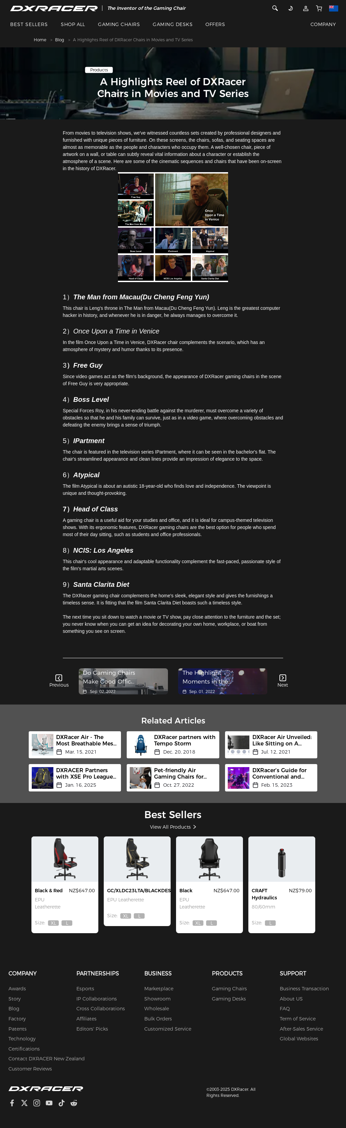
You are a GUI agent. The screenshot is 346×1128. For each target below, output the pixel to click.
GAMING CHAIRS (119, 24)
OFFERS (215, 24)
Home (40, 39)
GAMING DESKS (173, 24)
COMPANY (323, 24)
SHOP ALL (73, 24)
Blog (59, 39)
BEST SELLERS (29, 24)
